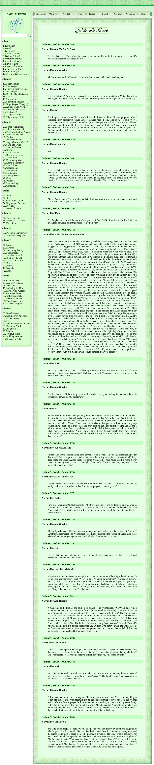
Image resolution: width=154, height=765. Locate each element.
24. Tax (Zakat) (10, 112)
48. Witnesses (9, 180)
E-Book (105, 14)
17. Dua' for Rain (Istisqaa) (15, 94)
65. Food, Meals (10, 253)
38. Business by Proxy (13, 155)
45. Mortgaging (10, 173)
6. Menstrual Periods (12, 58)
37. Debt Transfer (11, 152)
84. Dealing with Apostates (15, 316)
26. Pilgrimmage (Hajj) (13, 117)
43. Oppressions (10, 168)
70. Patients (8, 265)
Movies (80, 14)
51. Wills (7, 195)
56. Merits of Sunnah (12, 208)
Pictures (92, 14)
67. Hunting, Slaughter (13, 258)
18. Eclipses (8, 96)
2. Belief (7, 48)
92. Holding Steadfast (13, 336)
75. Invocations (10, 285)
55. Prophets (8, 206)
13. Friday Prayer (11, 84)
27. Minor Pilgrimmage (13, 127)
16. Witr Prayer (10, 91)
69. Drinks (8, 263)
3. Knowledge (9, 51)
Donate (143, 14)
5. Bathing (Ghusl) (11, 56)
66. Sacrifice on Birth (13, 255)
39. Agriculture (10, 157)
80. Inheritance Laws (12, 298)
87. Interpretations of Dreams (16, 323)
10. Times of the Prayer (13, 69)
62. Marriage (9, 245)
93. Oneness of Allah (12, 339)
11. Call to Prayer (11, 71)
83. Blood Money (11, 313)
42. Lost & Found (11, 165)
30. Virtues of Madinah (13, 134)
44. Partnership (10, 170)
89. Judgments (9, 328)
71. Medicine (9, 268)
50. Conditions (9, 186)
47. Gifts (7, 178)
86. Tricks (7, 321)
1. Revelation (9, 46)
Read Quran (41, 14)
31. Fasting (8, 137)
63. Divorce (8, 247)
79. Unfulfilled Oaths (12, 296)
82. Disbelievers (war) (13, 303)
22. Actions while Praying (15, 107)
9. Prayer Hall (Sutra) (13, 66)
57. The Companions (12, 218)
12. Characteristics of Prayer (16, 74)
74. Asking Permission (13, 283)
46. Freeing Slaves (11, 175)
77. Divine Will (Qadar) (14, 291)
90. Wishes (8, 331)
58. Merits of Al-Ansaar (14, 220)
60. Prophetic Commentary (15, 233)
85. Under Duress (11, 318)
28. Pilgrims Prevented (13, 129)
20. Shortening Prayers (13, 102)
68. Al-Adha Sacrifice (13, 260)
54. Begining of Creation (14, 203)
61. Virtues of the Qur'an (14, 235)
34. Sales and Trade (12, 145)
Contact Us (130, 14)
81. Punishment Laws (13, 301)
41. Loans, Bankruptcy (13, 163)
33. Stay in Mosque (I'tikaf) (15, 142)
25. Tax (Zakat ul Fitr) (13, 114)
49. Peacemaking (10, 183)
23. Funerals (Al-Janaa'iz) (14, 109)
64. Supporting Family (13, 250)
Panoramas (118, 14)
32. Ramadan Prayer (12, 139)
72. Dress (7, 271)
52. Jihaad (7, 198)
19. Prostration (9, 99)
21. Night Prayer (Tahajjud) (15, 104)
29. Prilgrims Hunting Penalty (16, 132)
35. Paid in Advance (12, 147)
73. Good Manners (11, 280)
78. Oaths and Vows (12, 293)
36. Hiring (7, 150)
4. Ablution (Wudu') (12, 53)
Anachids (67, 14)
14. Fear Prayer (10, 86)
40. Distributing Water (13, 160)
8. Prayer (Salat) (10, 64)
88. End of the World (12, 326)
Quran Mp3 (54, 14)
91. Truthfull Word (11, 334)
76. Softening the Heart (13, 288)
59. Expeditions (10, 223)
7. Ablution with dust (12, 61)
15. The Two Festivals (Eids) (16, 89)
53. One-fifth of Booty (13, 200)
